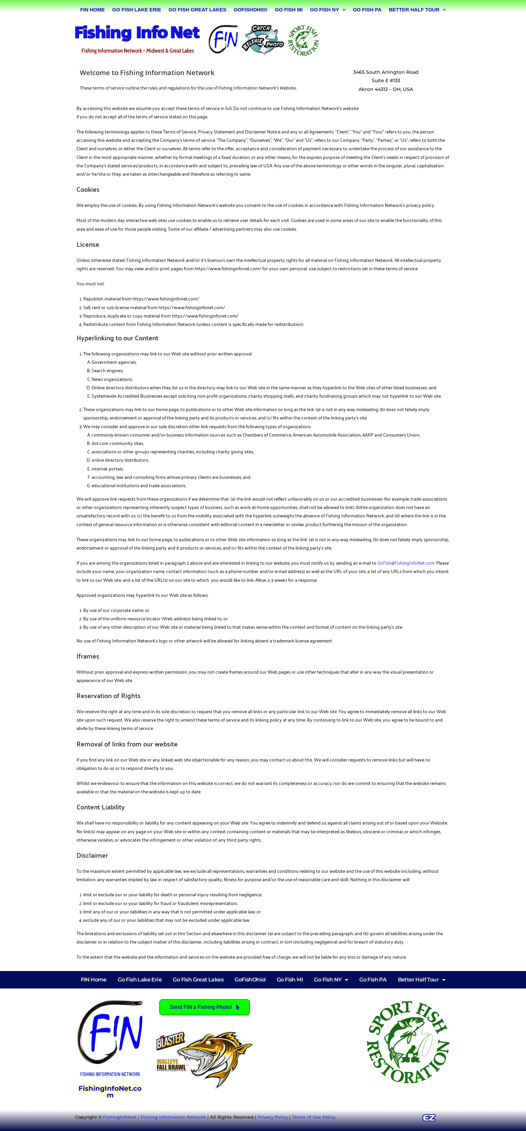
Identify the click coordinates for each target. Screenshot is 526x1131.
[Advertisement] (388, 39)
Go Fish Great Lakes (197, 9)
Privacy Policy (273, 1117)
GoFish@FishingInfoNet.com (405, 562)
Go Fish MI (289, 9)
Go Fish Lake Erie (136, 9)
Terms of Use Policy (313, 1117)
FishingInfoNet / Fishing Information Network (154, 1117)
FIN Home (92, 9)
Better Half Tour (417, 10)
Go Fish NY (328, 10)
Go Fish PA (367, 9)
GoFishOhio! (251, 9)
